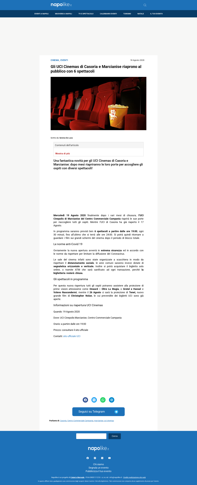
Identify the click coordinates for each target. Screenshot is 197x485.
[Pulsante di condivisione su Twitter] (94, 400)
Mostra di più (62, 153)
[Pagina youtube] (109, 458)
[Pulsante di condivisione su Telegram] (111, 400)
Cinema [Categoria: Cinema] (55, 60)
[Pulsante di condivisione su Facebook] (85, 400)
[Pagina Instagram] (95, 458)
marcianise (98, 421)
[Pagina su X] (102, 458)
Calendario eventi (108, 14)
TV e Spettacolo (86, 14)
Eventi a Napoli (41, 14)
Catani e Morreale (78, 477)
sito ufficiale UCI (72, 336)
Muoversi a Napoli (63, 14)
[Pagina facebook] (88, 458)
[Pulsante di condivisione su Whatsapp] (103, 400)
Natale (140, 14)
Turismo (127, 14)
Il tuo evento (156, 14)
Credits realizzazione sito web (134, 477)
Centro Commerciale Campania (80, 421)
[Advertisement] (98, 36)
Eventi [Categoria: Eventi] (64, 60)
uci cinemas (109, 421)
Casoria (63, 421)
